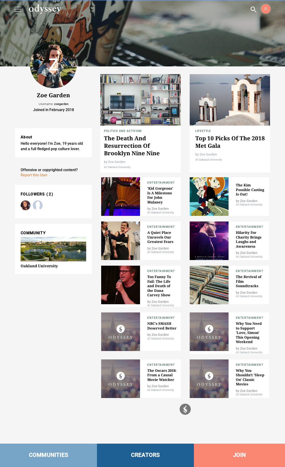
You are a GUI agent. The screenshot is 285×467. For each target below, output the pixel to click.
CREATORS (145, 455)
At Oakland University (117, 167)
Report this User (34, 175)
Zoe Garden (117, 162)
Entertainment (161, 182)
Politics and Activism (123, 131)
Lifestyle (203, 131)
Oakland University (39, 265)
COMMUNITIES (48, 455)
